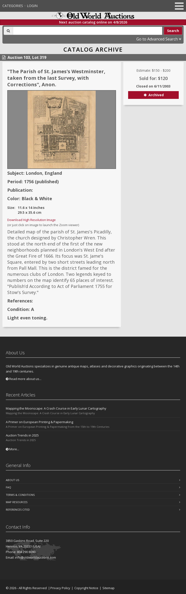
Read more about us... (23, 379)
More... (12, 449)
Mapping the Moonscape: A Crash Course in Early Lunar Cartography (56, 408)
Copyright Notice (86, 588)
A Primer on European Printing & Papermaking (39, 422)
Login (32, 5)
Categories (12, 5)
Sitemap (108, 588)
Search (173, 30)
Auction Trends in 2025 (22, 435)
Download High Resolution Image (31, 220)
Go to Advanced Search (158, 39)
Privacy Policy (60, 588)
